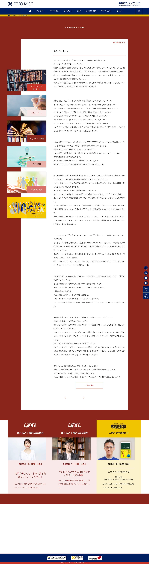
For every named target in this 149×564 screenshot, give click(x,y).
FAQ (72, 537)
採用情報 (25, 542)
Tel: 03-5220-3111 (117, 537)
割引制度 (53, 527)
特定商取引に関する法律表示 (81, 542)
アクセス (25, 537)
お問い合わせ (145, 296)
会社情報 (37, 542)
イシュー (120, 11)
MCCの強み (54, 11)
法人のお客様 (91, 11)
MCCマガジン (106, 11)
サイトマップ (60, 537)
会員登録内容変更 (40, 537)
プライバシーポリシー (57, 542)
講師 (79, 11)
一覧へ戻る (89, 385)
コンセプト (41, 11)
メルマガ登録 (66, 527)
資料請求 (146, 289)
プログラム (68, 11)
